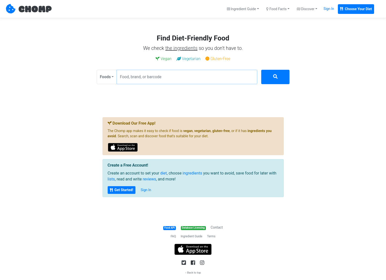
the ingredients (181, 48)
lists (111, 179)
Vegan (163, 58)
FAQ (173, 236)
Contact (217, 227)
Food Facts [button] (276, 9)
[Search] (275, 77)
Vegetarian (188, 58)
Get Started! (121, 190)
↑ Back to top (193, 272)
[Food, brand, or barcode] (187, 77)
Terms (211, 236)
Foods (105, 76)
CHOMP (35, 9)
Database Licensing (193, 227)
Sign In (328, 9)
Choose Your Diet (356, 9)
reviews (149, 179)
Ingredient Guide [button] (241, 9)
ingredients (192, 173)
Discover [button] (306, 9)
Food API (169, 227)
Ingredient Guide (191, 236)
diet (163, 173)
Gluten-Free (217, 58)
